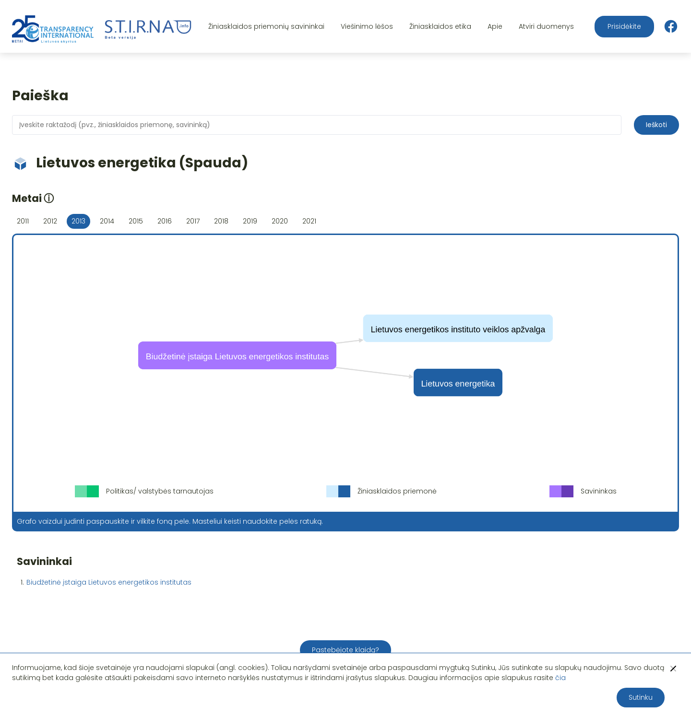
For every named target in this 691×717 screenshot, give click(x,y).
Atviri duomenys (546, 26)
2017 (193, 221)
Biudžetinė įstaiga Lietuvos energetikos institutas (108, 582)
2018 (221, 221)
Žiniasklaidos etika (440, 26)
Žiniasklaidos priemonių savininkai (266, 26)
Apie (495, 26)
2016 (164, 221)
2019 (250, 221)
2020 (280, 221)
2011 (23, 221)
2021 (309, 221)
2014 (107, 221)
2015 (136, 221)
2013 (78, 221)
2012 (50, 221)
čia (560, 677)
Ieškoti (656, 124)
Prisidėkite (624, 26)
